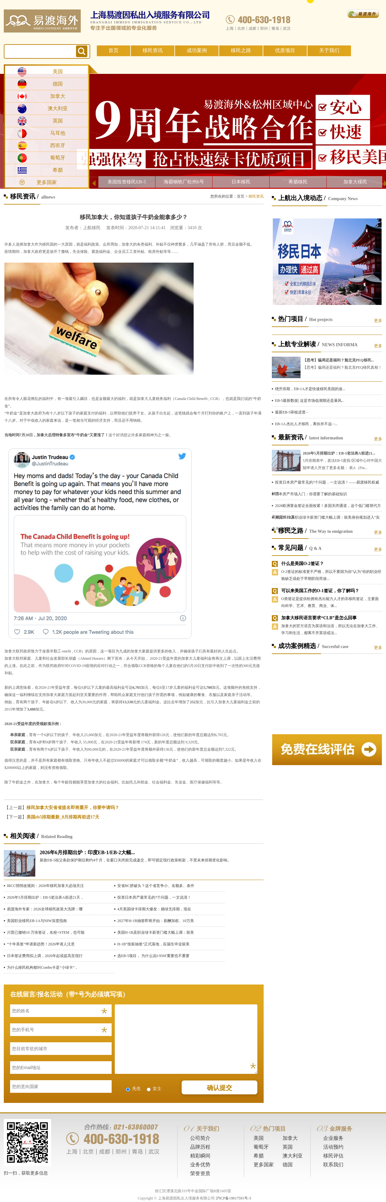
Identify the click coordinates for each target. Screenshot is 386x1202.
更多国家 (47, 182)
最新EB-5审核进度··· (291, 412)
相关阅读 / (24, 835)
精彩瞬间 (200, 1155)
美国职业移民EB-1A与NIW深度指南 (37, 921)
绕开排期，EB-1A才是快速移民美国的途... (310, 389)
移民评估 (333, 1155)
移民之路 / (292, 530)
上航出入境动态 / (302, 197)
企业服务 (333, 1138)
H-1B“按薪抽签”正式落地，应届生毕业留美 (153, 944)
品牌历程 (200, 1147)
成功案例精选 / (298, 645)
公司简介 (200, 1138)
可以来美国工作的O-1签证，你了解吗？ (320, 590)
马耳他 (57, 133)
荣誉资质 (200, 1173)
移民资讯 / (24, 196)
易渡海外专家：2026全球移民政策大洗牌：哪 (45, 909)
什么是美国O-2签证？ (302, 563)
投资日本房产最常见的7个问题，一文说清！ (154, 897)
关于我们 (329, 50)
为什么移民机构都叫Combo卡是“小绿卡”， (42, 967)
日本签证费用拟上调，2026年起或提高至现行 (45, 956)
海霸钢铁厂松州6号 (184, 181)
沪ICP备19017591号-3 (233, 1198)
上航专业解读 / (298, 344)
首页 (113, 50)
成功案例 (197, 50)
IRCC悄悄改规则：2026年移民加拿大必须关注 (45, 886)
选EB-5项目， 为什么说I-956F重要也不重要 (153, 956)
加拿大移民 (355, 181)
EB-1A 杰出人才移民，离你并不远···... (306, 424)
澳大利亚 (58, 108)
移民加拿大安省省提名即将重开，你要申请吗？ (72, 807)
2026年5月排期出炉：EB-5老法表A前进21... (339, 453)
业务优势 (200, 1164)
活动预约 (333, 1147)
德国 (58, 83)
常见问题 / (292, 547)
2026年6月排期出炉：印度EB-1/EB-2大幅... (87, 852)
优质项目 (285, 50)
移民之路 (241, 50)
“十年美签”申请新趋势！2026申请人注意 (41, 944)
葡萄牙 (57, 157)
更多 (378, 320)
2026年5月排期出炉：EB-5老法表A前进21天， (45, 897)
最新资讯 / (292, 437)
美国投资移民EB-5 (127, 181)
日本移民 (240, 181)
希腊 (58, 170)
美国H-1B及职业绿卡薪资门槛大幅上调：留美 (155, 932)
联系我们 (333, 1164)
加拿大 (57, 96)
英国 (58, 120)
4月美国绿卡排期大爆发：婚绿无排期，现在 (154, 909)
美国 (58, 71)
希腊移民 (298, 181)
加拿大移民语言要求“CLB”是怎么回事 (319, 618)
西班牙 (57, 145)
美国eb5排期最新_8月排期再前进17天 (62, 817)
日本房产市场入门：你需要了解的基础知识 (311, 494)
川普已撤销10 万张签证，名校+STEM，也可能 (46, 932)
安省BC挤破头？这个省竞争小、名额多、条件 (155, 886)
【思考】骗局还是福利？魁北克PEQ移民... (338, 360)
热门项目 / (292, 318)
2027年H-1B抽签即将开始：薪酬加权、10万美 (155, 921)
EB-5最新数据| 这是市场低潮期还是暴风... (309, 400)
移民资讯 (153, 50)
